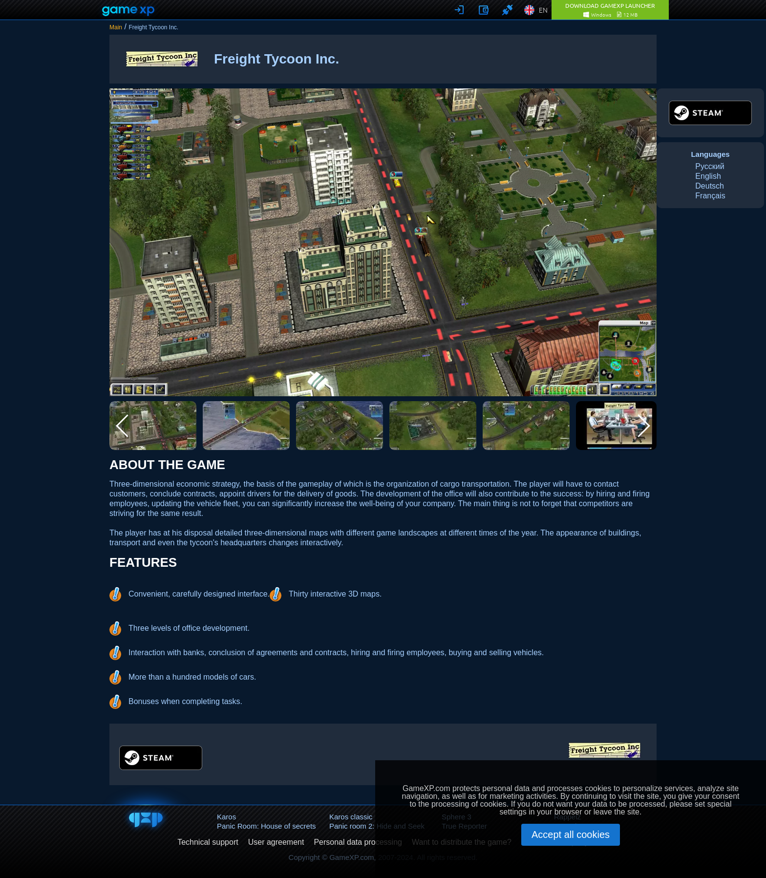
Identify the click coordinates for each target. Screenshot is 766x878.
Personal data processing (358, 842)
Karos (226, 817)
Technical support (207, 842)
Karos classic (350, 817)
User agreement (276, 842)
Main (115, 27)
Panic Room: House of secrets (266, 826)
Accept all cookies (571, 834)
